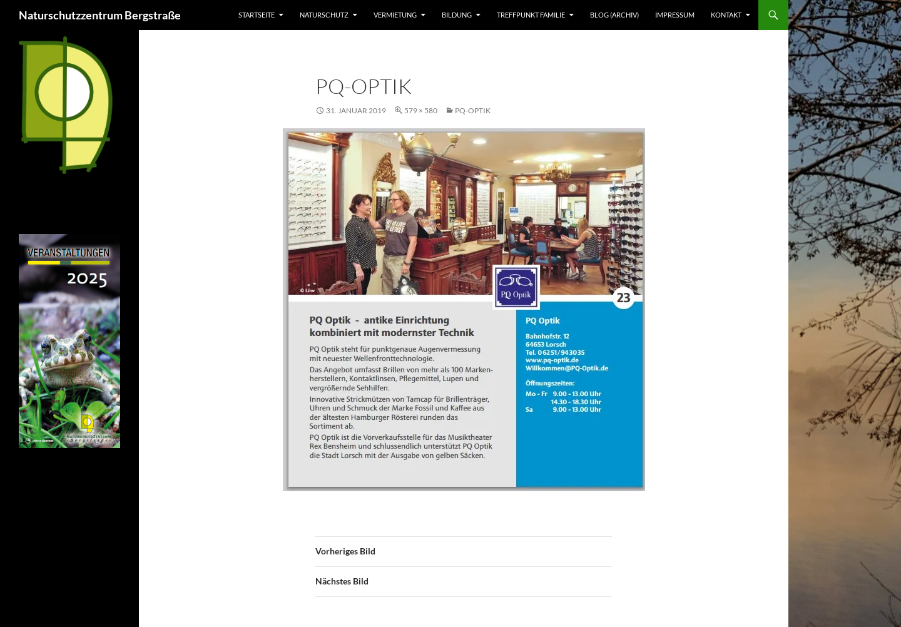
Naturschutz (324, 15)
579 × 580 (420, 110)
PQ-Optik (473, 110)
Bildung (457, 15)
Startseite (256, 15)
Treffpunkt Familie (531, 15)
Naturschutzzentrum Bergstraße (100, 15)
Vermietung (395, 15)
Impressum (675, 15)
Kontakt (726, 15)
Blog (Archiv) (614, 15)
